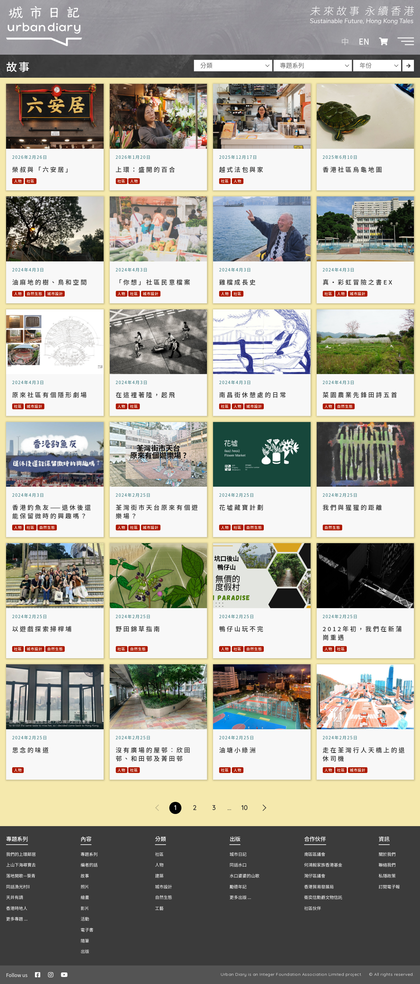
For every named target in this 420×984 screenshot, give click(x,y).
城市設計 (55, 293)
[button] (406, 41)
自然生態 (35, 293)
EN (364, 41)
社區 (31, 180)
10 (244, 807)
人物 (18, 180)
